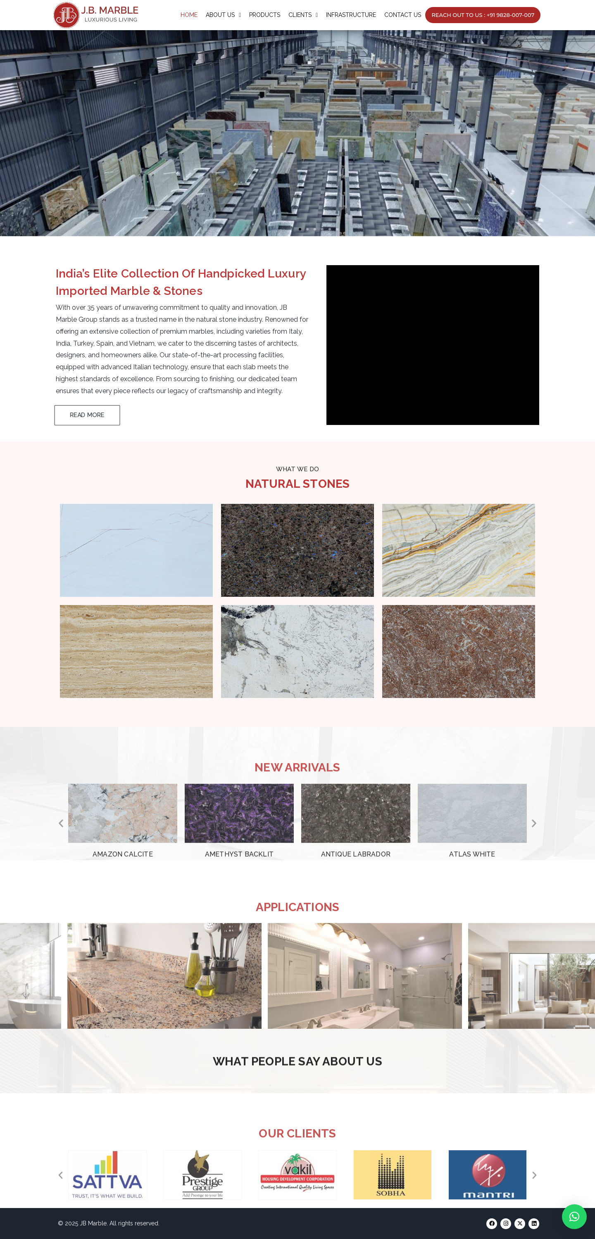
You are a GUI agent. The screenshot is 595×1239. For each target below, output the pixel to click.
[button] (300, 229)
